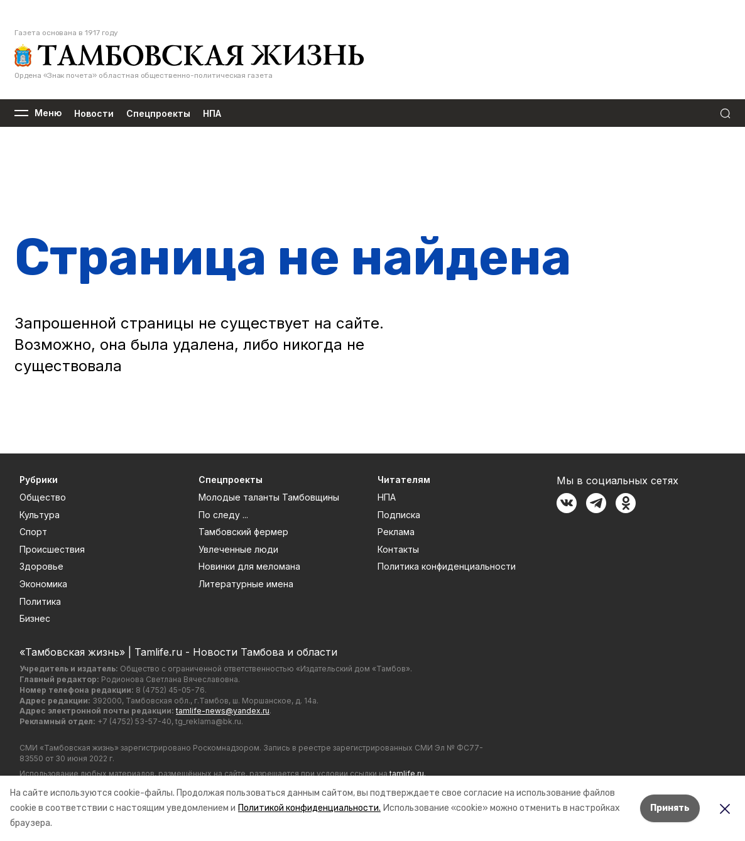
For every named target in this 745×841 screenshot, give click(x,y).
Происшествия (52, 549)
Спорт (33, 531)
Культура (39, 514)
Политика (40, 601)
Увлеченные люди (238, 549)
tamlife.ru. (407, 773)
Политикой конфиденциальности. (309, 808)
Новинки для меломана (249, 566)
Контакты (398, 549)
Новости (94, 113)
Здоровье (41, 566)
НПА (212, 113)
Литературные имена (245, 583)
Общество (42, 497)
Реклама (396, 531)
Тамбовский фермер (243, 531)
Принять (670, 808)
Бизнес (34, 618)
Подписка (399, 514)
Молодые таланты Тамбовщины (268, 497)
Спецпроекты (158, 113)
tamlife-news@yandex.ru (222, 710)
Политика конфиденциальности (447, 566)
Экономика (43, 583)
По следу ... (223, 514)
